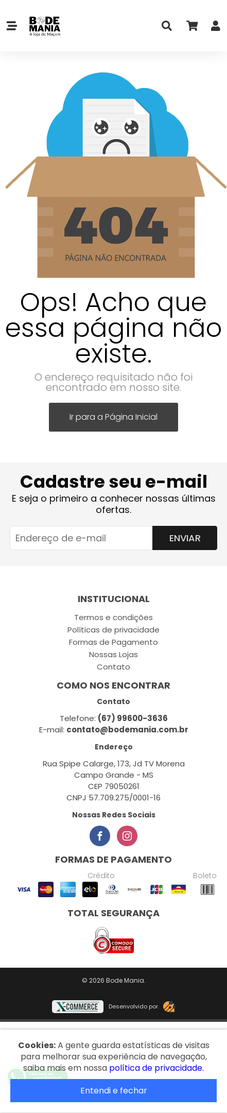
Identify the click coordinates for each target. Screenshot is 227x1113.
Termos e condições (113, 617)
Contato (113, 666)
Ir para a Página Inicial (113, 417)
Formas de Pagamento (113, 642)
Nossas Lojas (113, 654)
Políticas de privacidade (113, 629)
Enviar (185, 538)
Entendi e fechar (113, 1091)
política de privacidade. (156, 1068)
